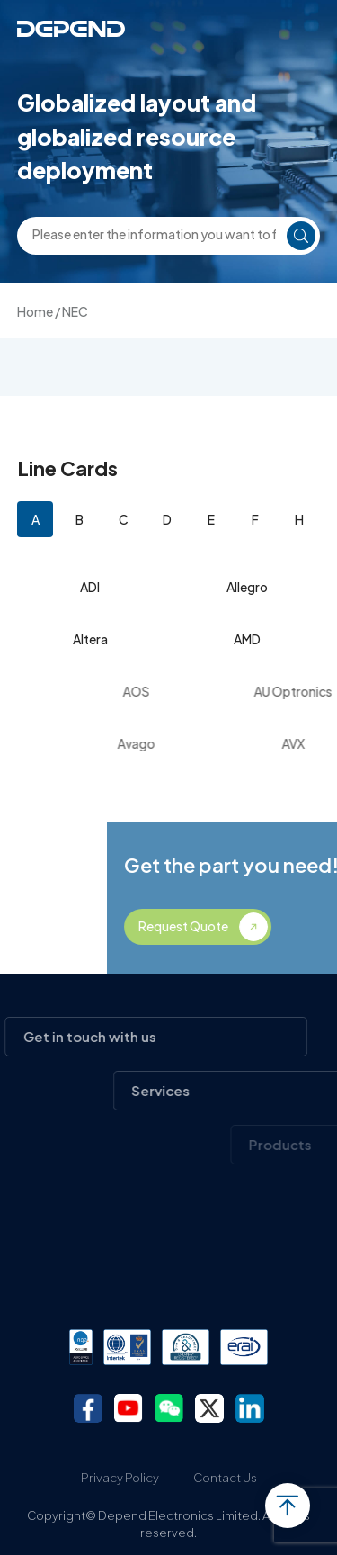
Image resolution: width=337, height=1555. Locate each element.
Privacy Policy (120, 1477)
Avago (161, 743)
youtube (128, 1408)
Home (35, 311)
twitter (209, 1408)
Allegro (247, 587)
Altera (90, 639)
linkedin (249, 1408)
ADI (90, 587)
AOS (160, 691)
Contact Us (225, 1477)
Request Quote (241, 926)
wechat (169, 1408)
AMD (247, 639)
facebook (88, 1408)
